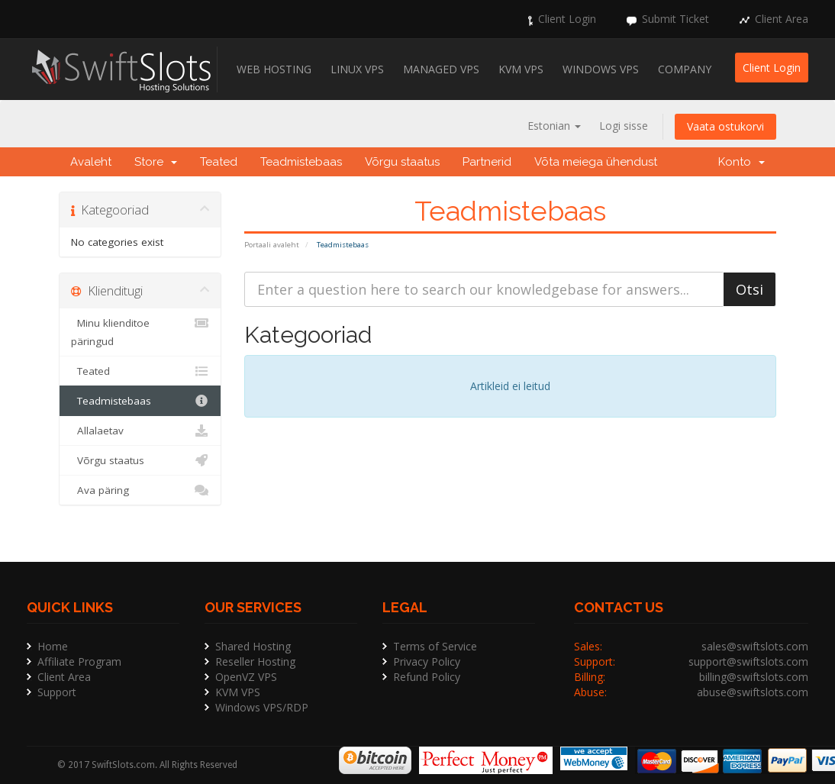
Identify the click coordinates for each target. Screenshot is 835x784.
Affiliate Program (79, 661)
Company (684, 69)
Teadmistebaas (301, 162)
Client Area (781, 18)
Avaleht (90, 162)
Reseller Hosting (255, 661)
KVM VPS (520, 69)
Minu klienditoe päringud (140, 331)
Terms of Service (435, 646)
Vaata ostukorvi (725, 126)
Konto (741, 162)
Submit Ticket (675, 18)
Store (155, 162)
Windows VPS (601, 69)
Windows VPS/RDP (261, 707)
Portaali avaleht (271, 245)
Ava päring (140, 490)
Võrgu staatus (402, 162)
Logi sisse (623, 125)
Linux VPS (357, 69)
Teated (218, 162)
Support (56, 692)
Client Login (567, 18)
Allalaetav (140, 430)
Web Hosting (274, 69)
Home (52, 646)
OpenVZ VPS (246, 676)
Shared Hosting (253, 646)
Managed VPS (441, 69)
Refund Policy (426, 676)
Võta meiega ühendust (595, 162)
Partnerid (487, 162)
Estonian (554, 125)
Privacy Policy (426, 661)
